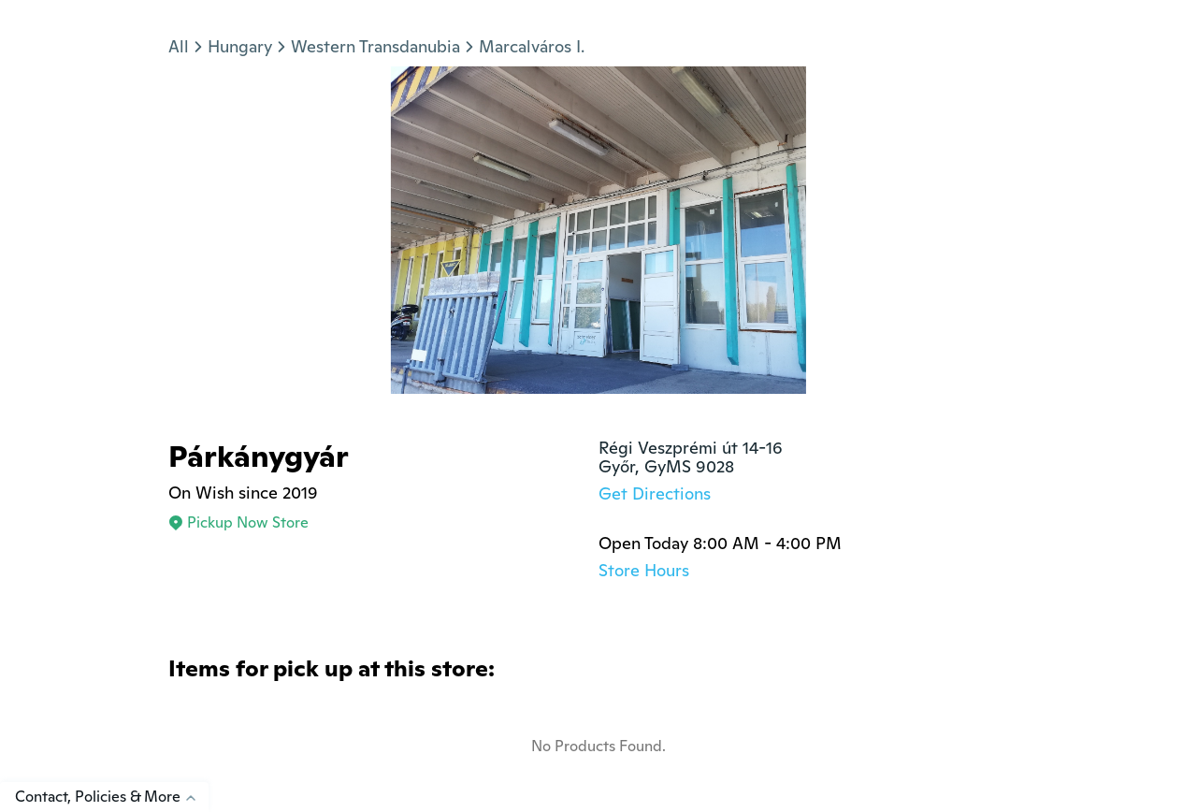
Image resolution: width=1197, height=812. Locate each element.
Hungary (240, 46)
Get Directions (654, 493)
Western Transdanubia (375, 46)
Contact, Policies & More (112, 796)
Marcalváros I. (531, 46)
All (178, 46)
